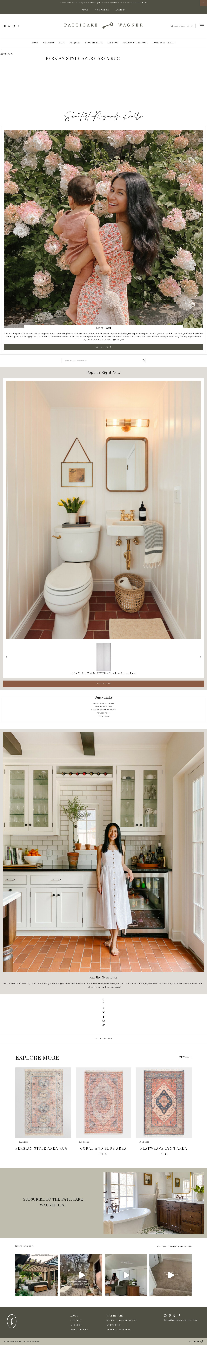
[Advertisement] (103, 87)
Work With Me (102, 10)
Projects (75, 42)
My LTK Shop (114, 1325)
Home (34, 42)
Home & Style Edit (164, 42)
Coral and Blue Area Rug (103, 1151)
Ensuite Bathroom (103, 706)
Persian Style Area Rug (41, 1148)
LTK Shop (112, 42)
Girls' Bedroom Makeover (103, 710)
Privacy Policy (79, 1329)
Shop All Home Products (122, 1320)
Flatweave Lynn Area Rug (163, 1151)
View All (185, 1057)
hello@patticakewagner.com (180, 1320)
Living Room (103, 716)
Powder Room (103, 713)
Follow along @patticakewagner (174, 1246)
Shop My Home (94, 42)
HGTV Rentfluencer (119, 1329)
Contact (75, 1320)
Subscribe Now (139, 3)
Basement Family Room (103, 703)
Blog (62, 42)
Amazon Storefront (135, 42)
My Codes (48, 42)
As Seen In (120, 10)
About (85, 10)
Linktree (75, 1325)
